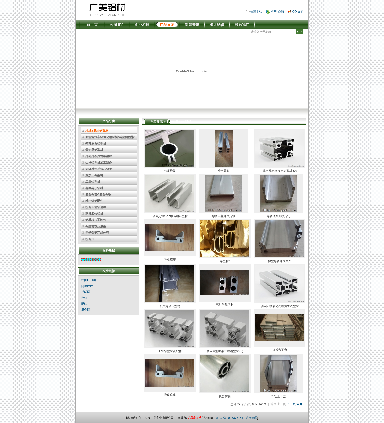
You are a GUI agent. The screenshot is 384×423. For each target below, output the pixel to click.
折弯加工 (91, 239)
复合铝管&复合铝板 (98, 194)
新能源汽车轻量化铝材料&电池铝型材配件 (110, 137)
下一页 (291, 404)
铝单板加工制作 (95, 220)
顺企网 (85, 309)
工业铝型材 (92, 181)
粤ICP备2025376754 (229, 418)
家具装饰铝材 (94, 213)
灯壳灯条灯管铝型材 (98, 156)
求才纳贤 (217, 25)
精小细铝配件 (94, 201)
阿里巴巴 (87, 286)
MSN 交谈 (275, 11)
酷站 (84, 303)
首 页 (92, 25)
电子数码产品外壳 (97, 232)
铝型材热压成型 (95, 226)
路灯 (84, 298)
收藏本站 (254, 11)
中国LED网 (88, 280)
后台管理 (251, 418)
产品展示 (167, 25)
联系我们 (242, 25)
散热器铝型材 (94, 150)
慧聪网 (85, 292)
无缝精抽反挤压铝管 (98, 169)
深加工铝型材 (94, 175)
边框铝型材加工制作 (98, 162)
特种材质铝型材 (95, 143)
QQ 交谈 (295, 11)
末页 (299, 404)
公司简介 (117, 25)
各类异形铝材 (94, 188)
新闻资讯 (192, 25)
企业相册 (142, 25)
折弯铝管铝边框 (95, 207)
